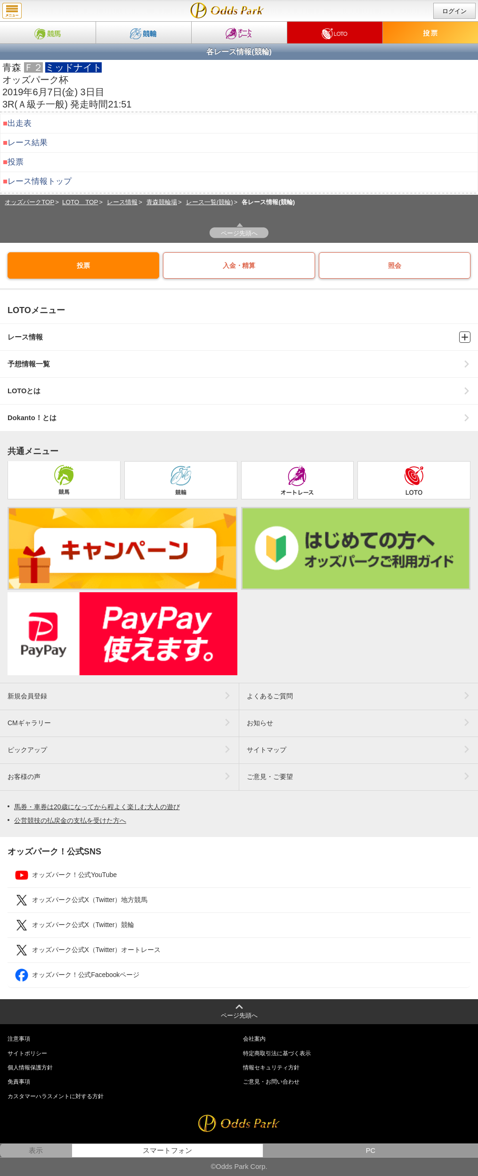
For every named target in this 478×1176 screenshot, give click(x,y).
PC (370, 1150)
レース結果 (28, 142)
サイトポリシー (27, 1053)
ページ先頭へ (239, 233)
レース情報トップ (40, 181)
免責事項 (19, 1081)
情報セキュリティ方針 (271, 1067)
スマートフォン (167, 1150)
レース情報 (122, 202)
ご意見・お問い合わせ (271, 1081)
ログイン (454, 11)
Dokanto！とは (239, 418)
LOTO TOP (80, 202)
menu (12, 11)
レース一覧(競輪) (209, 202)
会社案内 (254, 1038)
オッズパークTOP (29, 202)
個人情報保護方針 (30, 1067)
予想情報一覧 (239, 364)
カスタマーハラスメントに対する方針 (56, 1096)
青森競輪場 (161, 202)
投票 (16, 161)
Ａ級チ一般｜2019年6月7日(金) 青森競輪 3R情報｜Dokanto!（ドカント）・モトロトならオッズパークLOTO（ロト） (227, 10)
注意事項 (19, 1038)
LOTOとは (239, 391)
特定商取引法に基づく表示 (277, 1053)
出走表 (20, 123)
